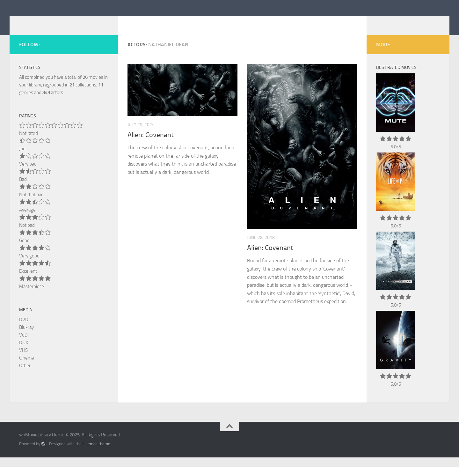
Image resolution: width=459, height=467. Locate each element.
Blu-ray (26, 337)
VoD (23, 344)
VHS (23, 360)
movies (93, 87)
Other (25, 375)
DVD (23, 329)
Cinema (26, 367)
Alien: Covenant (150, 144)
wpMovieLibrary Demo (82, 22)
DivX (23, 352)
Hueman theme (96, 453)
